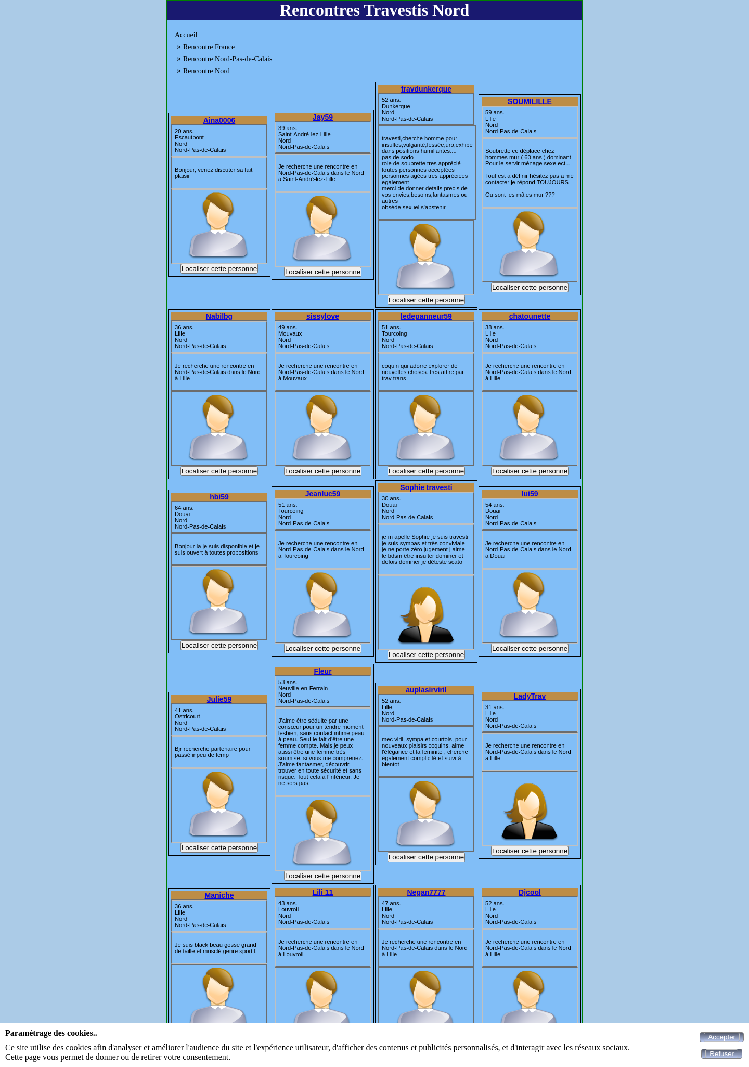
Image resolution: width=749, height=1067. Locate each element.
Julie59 (219, 699)
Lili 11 (323, 892)
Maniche (219, 895)
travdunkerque (426, 89)
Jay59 (323, 117)
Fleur (322, 671)
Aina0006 (219, 120)
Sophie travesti (426, 487)
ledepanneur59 (426, 316)
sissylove (322, 316)
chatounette (529, 316)
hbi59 (219, 497)
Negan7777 (426, 892)
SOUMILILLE (530, 101)
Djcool (530, 892)
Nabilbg (219, 316)
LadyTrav (530, 696)
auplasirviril (426, 690)
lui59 (530, 494)
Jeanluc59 (323, 494)
